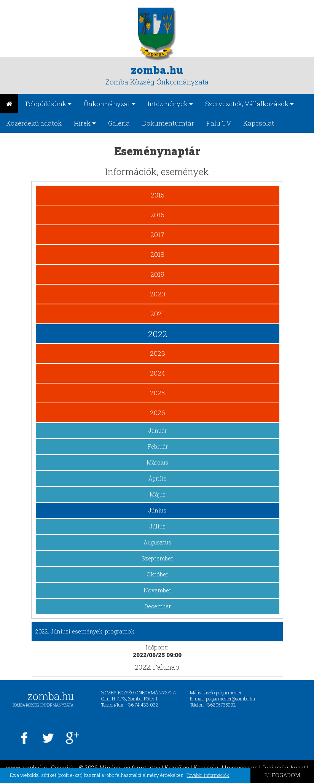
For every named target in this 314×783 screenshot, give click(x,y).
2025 (157, 392)
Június (157, 510)
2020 (157, 294)
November (157, 590)
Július (158, 526)
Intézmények (170, 103)
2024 (157, 373)
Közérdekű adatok (34, 123)
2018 (157, 254)
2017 (157, 234)
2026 (157, 412)
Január (157, 430)
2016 (157, 214)
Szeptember (157, 558)
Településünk (48, 103)
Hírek (85, 123)
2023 (157, 353)
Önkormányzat (109, 103)
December (157, 606)
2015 (157, 195)
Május (158, 494)
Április (157, 478)
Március (157, 462)
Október (157, 574)
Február (157, 446)
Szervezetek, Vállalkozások (249, 103)
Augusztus (157, 542)
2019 (157, 274)
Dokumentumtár (168, 123)
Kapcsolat (258, 123)
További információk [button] (207, 775)
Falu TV (218, 123)
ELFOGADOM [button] (282, 775)
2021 (157, 313)
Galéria (119, 123)
